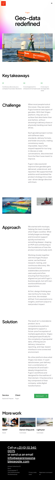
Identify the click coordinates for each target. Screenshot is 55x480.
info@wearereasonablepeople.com (21, 459)
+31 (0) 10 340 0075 (22, 449)
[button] (52, 3)
